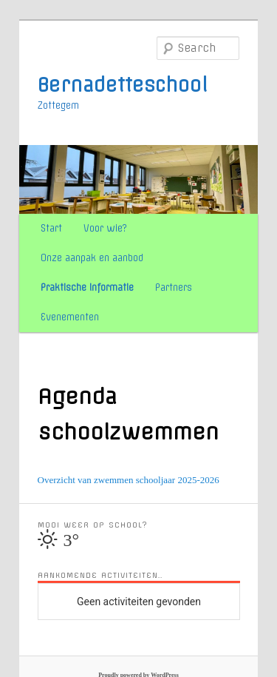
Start (51, 228)
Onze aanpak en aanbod (92, 257)
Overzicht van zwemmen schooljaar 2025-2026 (128, 479)
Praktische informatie (87, 287)
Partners (173, 287)
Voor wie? (105, 228)
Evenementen (70, 317)
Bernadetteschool (123, 85)
